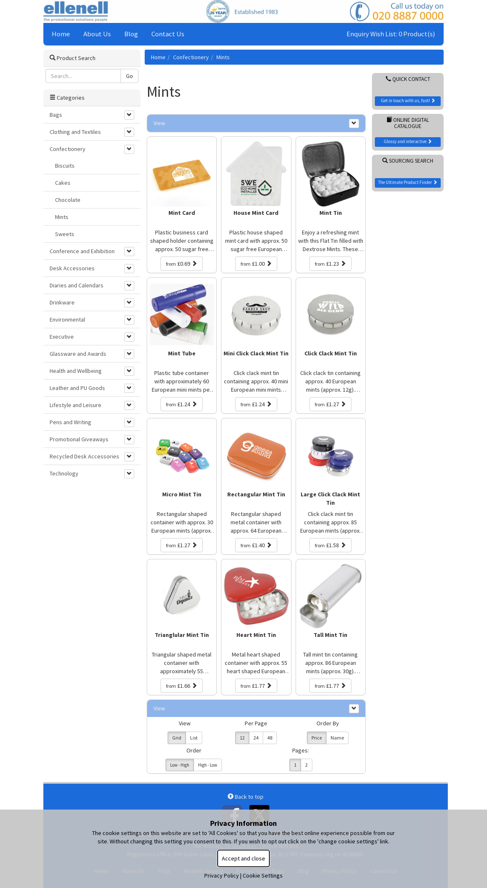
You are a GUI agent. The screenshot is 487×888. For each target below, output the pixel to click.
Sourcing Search (407, 160)
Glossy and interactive (408, 141)
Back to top (246, 796)
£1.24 (181, 404)
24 (256, 738)
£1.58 (330, 545)
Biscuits (65, 165)
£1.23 (330, 263)
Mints (223, 57)
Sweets (64, 234)
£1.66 (181, 685)
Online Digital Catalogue (408, 123)
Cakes (62, 182)
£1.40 (256, 545)
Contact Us (167, 33)
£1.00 (256, 263)
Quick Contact (408, 79)
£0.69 (181, 263)
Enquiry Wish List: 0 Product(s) (390, 33)
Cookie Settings (263, 875)
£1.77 (256, 685)
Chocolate (67, 200)
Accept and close (243, 858)
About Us (97, 33)
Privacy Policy (221, 875)
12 (242, 738)
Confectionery (191, 57)
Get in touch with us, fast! (408, 100)
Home (61, 33)
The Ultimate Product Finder (407, 182)
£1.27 (330, 404)
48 (269, 738)
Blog (131, 33)
